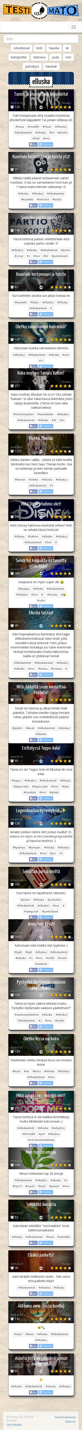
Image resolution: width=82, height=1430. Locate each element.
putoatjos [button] (32, 66)
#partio (65, 250)
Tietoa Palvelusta (64, 1417)
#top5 (42, 1186)
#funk (36, 138)
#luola (50, 1237)
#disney (19, 536)
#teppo (16, 780)
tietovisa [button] (39, 57)
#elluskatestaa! (44, 663)
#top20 (30, 1186)
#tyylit (18, 952)
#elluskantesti (23, 132)
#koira (37, 1071)
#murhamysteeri (23, 414)
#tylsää (53, 792)
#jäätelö (17, 728)
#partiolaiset (60, 256)
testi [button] (39, 48)
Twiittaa (46, 144)
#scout (19, 256)
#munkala (30, 792)
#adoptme (58, 1128)
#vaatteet (41, 964)
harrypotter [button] (19, 57)
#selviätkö (64, 1237)
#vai (26, 1071)
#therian (20, 479)
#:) (28, 256)
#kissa (16, 1071)
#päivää (54, 1186)
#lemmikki (29, 1134)
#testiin (59, 1020)
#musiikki (33, 127)
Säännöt (70, 1421)
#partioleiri (54, 900)
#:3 (41, 361)
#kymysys (34, 847)
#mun (54, 786)
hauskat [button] (51, 66)
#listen (34, 302)
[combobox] (41, 39)
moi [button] (68, 57)
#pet (42, 1134)
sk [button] (67, 48)
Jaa (33, 144)
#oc (62, 420)
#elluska (40, 132)
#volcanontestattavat (41, 1140)
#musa (20, 127)
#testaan (56, 669)
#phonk (62, 132)
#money (52, 594)
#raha (41, 600)
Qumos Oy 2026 (18, 1416)
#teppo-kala (21, 786)
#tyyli (28, 952)
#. (51, 308)
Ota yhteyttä (14, 1424)
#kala (65, 786)
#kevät (30, 728)
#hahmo (33, 536)
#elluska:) (61, 127)
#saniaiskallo (45, 414)
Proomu (12, 1420)
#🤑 (63, 594)
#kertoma (43, 199)
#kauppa (24, 589)
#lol (51, 132)
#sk (54, 420)
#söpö (18, 1334)
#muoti (62, 958)
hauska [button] (54, 48)
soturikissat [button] (22, 48)
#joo (53, 853)
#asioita (51, 1386)
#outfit (50, 958)
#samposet (31, 911)
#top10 (17, 1186)
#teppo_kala (40, 786)
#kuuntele (27, 199)
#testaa (42, 669)
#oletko (33, 479)
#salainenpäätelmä (26, 1014)
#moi (46, 138)
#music (47, 127)
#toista (56, 199)
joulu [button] (55, 57)
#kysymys (19, 847)
